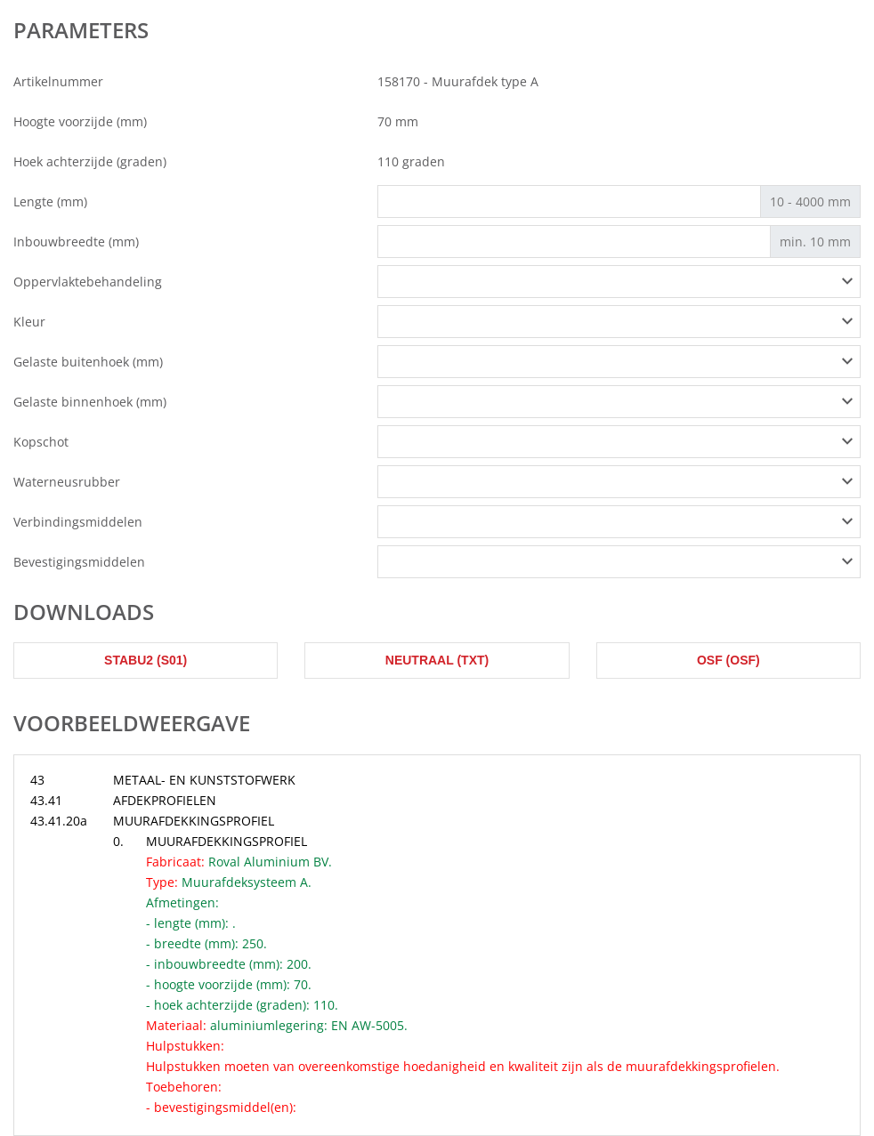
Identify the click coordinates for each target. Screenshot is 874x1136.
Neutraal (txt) (437, 660)
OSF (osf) (728, 660)
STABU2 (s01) (145, 660)
